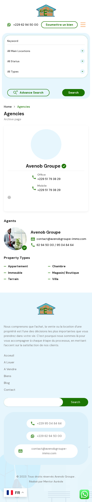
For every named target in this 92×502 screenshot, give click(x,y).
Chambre (59, 266)
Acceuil (9, 355)
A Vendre (10, 369)
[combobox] (46, 51)
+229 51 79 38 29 (48, 179)
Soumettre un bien (59, 25)
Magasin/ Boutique (65, 273)
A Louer (9, 362)
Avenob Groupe (43, 166)
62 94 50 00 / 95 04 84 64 (55, 245)
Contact (9, 390)
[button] (83, 24)
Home (8, 107)
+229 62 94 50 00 (25, 25)
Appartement (18, 266)
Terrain (13, 279)
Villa (55, 279)
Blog (7, 383)
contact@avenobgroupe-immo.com (61, 239)
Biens (7, 376)
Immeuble (15, 273)
